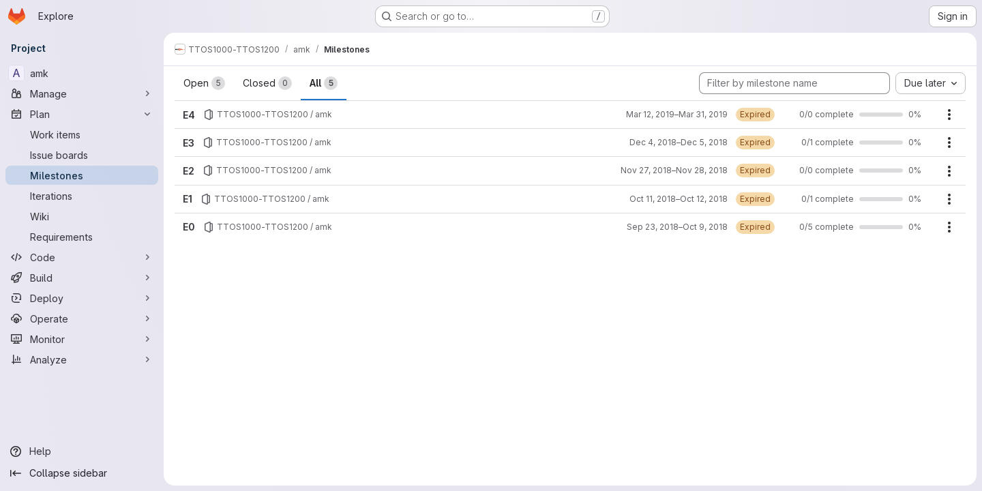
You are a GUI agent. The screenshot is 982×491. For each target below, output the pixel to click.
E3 (188, 143)
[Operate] (81, 318)
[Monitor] (81, 338)
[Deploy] (81, 298)
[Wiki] (81, 216)
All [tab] (324, 83)
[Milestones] (81, 175)
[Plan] (81, 113)
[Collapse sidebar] (81, 473)
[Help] (81, 451)
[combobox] (930, 83)
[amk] (81, 73)
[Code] (81, 257)
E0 (189, 227)
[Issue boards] (81, 154)
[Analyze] (81, 359)
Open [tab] (204, 83)
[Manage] (81, 93)
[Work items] (81, 134)
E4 (189, 115)
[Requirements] (81, 236)
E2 (188, 171)
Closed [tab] (267, 83)
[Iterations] (81, 195)
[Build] (81, 277)
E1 (187, 199)
